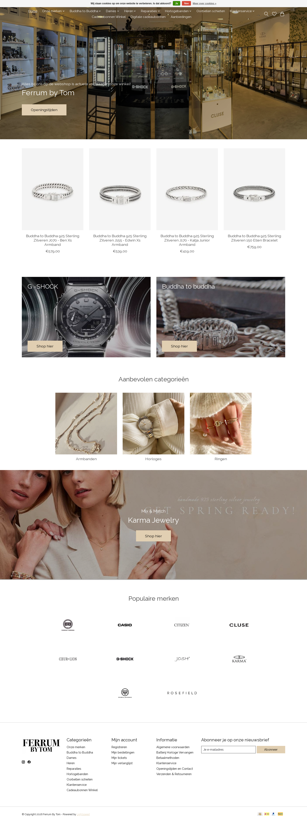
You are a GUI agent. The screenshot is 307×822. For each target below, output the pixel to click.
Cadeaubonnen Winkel (109, 17)
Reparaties (74, 768)
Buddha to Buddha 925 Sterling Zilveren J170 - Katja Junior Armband (187, 239)
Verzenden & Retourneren (174, 774)
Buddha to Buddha (80, 752)
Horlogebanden (77, 774)
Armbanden (86, 459)
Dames (71, 757)
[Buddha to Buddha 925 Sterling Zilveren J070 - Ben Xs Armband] (52, 189)
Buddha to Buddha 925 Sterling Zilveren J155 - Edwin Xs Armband (120, 239)
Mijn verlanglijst (122, 763)
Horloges (153, 459)
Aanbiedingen (181, 17)
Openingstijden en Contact (174, 768)
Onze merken (76, 747)
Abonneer (271, 749)
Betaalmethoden (167, 757)
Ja (176, 3)
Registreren (119, 747)
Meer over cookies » (204, 3)
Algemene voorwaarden (173, 747)
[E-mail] (228, 749)
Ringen (221, 459)
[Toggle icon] (266, 14)
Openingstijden (44, 110)
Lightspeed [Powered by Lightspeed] (83, 814)
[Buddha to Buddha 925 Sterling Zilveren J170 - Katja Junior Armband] (187, 189)
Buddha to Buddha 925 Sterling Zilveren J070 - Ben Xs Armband (52, 239)
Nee (186, 3)
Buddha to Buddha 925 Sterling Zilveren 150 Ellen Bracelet (254, 237)
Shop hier (153, 536)
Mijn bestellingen (123, 752)
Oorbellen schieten (211, 11)
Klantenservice (77, 784)
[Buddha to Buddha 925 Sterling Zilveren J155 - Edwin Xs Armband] (120, 189)
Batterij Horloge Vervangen (174, 752)
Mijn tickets (119, 757)
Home (32, 11)
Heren (71, 763)
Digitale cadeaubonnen (148, 17)
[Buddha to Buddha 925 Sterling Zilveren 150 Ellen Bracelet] (254, 189)
